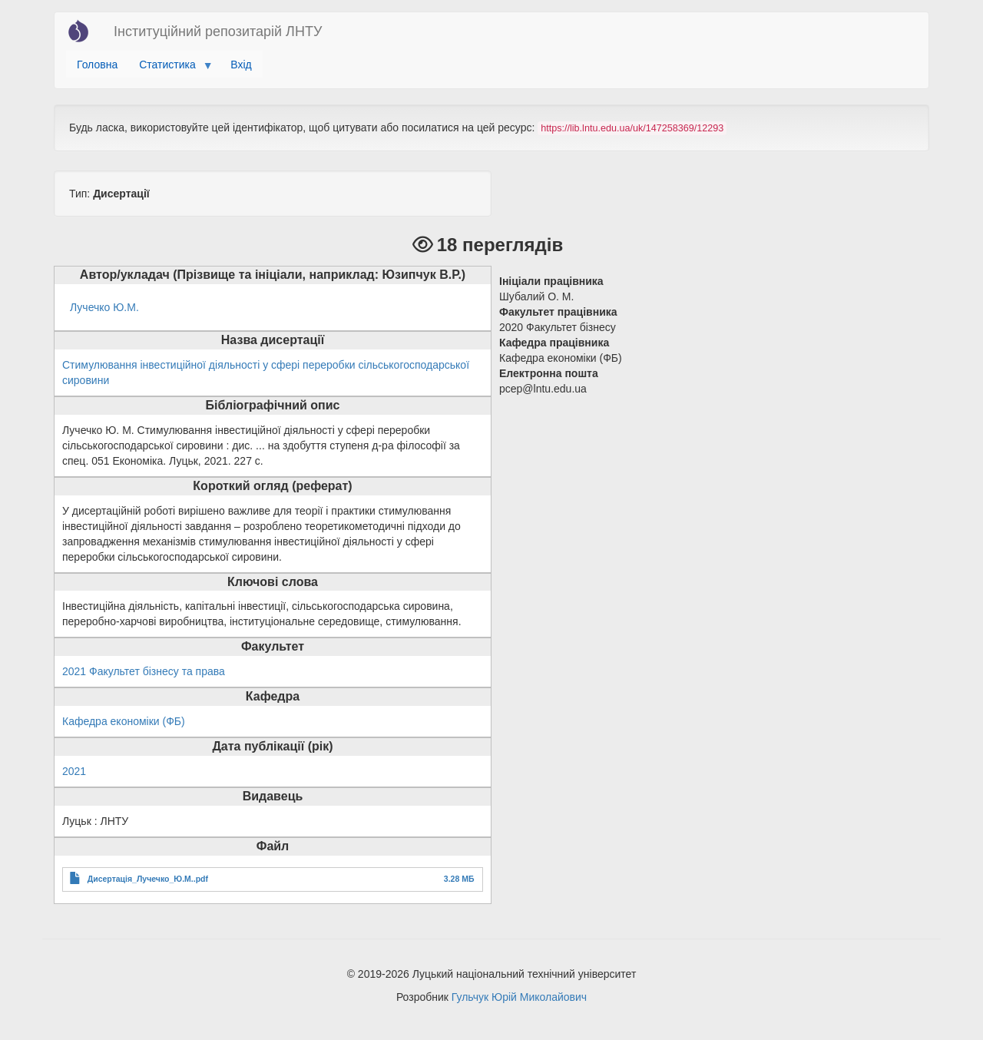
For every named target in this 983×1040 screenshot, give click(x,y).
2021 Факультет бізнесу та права (143, 671)
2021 (74, 771)
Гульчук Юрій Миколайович (519, 997)
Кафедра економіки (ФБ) (123, 721)
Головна (97, 64)
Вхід (240, 64)
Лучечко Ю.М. (104, 307)
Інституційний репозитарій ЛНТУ (218, 31)
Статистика (170, 68)
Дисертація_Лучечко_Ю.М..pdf (148, 878)
